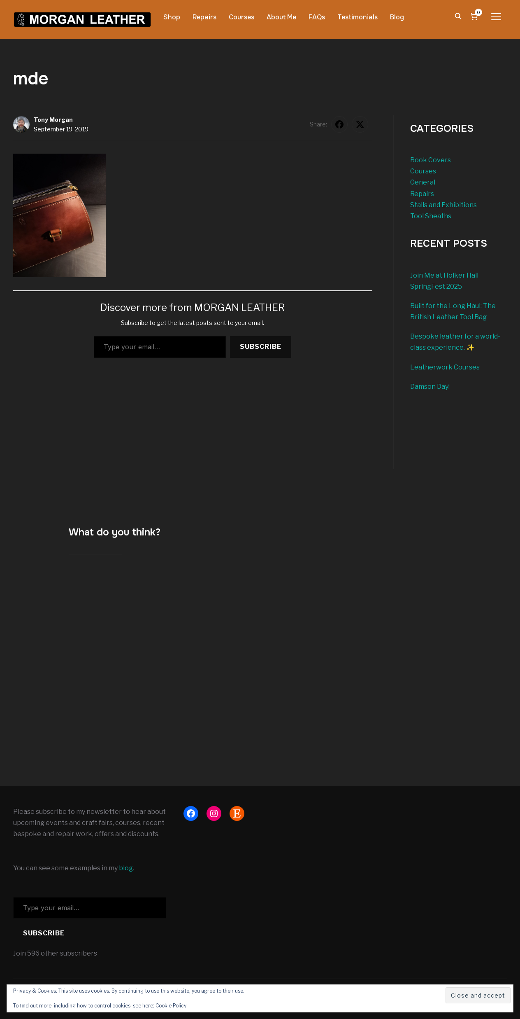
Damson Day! (430, 386)
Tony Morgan (53, 119)
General (422, 182)
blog (126, 868)
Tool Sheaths (430, 216)
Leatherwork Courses (445, 367)
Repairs (204, 17)
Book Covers (430, 160)
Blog (397, 17)
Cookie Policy (171, 1006)
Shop (171, 17)
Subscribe (260, 347)
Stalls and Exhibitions (443, 205)
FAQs (317, 17)
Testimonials (357, 17)
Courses (241, 17)
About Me (281, 17)
